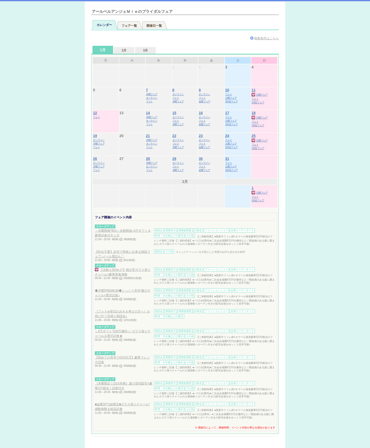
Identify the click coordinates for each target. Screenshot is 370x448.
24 (227, 136)
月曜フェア (99, 143)
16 (201, 113)
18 (254, 113)
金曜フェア (204, 101)
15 (174, 113)
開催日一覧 (154, 26)
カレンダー (104, 25)
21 (148, 136)
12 (95, 113)
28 (148, 159)
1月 (103, 50)
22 (174, 136)
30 (201, 159)
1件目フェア (231, 101)
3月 (145, 50)
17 (227, 113)
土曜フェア (231, 97)
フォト (149, 101)
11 (254, 90)
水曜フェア (152, 94)
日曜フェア (259, 94)
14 (148, 113)
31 (227, 159)
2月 (124, 50)
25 (254, 136)
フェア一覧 (129, 26)
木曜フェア (178, 101)
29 (174, 159)
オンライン (152, 97)
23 (201, 136)
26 (95, 159)
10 (227, 90)
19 (95, 136)
